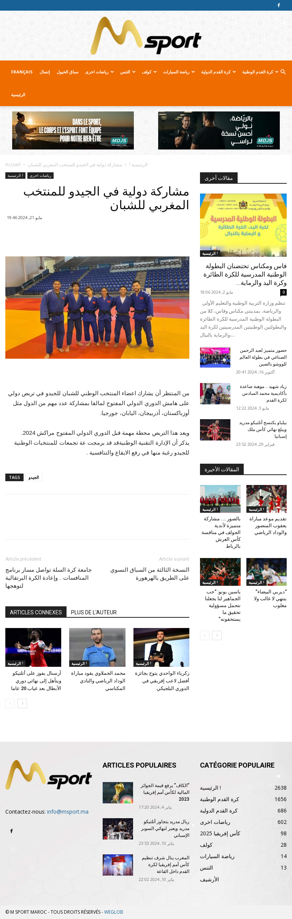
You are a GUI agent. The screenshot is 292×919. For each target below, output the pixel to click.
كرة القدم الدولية (218, 72)
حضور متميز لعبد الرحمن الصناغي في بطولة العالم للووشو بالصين (263, 357)
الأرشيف (209, 879)
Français (22, 72)
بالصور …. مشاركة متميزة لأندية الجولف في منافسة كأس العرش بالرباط (221, 532)
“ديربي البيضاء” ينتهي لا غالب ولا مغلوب (270, 598)
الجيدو (34, 477)
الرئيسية (18, 94)
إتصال (45, 72)
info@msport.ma (68, 811)
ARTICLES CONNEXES (36, 612)
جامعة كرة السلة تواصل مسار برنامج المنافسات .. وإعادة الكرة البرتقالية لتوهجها (48, 577)
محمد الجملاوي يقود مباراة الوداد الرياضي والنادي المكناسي (98, 680)
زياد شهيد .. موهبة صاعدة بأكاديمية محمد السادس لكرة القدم (263, 393)
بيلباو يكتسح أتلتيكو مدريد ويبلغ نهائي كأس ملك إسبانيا (263, 429)
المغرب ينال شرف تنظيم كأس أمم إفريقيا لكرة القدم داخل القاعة (165, 864)
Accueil (13, 164)
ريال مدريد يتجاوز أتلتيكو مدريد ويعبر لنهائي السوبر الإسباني (165, 828)
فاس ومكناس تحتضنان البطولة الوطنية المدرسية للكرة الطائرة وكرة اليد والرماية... (245, 274)
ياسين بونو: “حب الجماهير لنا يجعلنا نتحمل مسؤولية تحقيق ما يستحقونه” (223, 605)
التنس (128, 72)
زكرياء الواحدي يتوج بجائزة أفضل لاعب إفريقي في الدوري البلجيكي (162, 680)
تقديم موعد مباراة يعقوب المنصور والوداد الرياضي (268, 525)
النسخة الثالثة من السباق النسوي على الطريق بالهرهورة (149, 573)
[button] (283, 72)
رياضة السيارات (179, 72)
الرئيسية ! (138, 164)
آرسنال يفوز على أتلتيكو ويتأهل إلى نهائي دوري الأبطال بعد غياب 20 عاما (36, 680)
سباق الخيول (67, 72)
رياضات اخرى (99, 72)
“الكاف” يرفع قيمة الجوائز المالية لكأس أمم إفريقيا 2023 (165, 792)
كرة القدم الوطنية (260, 72)
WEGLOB (113, 912)
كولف (149, 72)
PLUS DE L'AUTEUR (94, 612)
